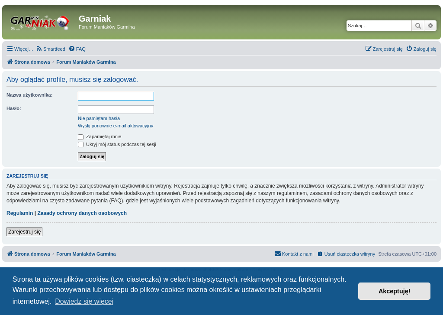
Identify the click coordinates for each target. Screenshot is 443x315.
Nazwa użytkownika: (29, 94)
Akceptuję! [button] (395, 291)
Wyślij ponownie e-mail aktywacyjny (115, 125)
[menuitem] (50, 49)
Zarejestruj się (24, 232)
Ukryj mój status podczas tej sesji (117, 144)
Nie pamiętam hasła (99, 118)
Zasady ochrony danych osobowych (82, 213)
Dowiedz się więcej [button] (84, 301)
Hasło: (13, 108)
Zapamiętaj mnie (99, 136)
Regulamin (19, 213)
